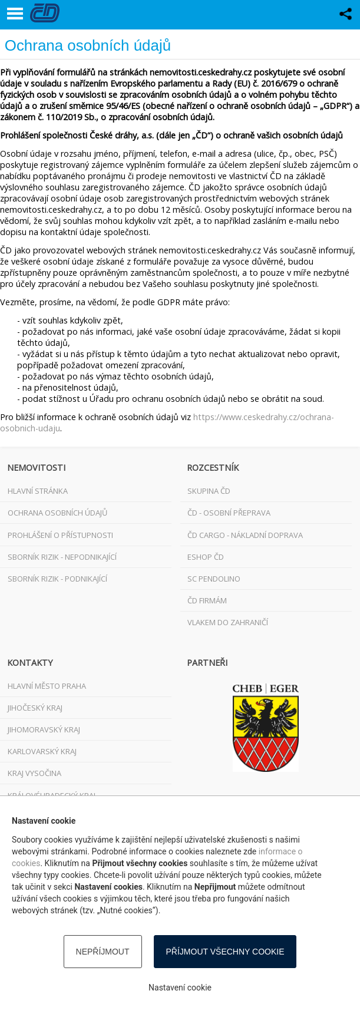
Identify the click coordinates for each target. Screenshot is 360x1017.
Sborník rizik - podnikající (57, 578)
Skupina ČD (208, 491)
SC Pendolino (213, 578)
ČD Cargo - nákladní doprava (245, 535)
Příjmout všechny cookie (225, 951)
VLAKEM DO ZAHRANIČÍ (227, 622)
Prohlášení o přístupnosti (60, 535)
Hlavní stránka (38, 491)
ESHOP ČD (205, 557)
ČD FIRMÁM (207, 600)
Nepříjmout (103, 951)
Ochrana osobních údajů (57, 512)
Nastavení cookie (180, 987)
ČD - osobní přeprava (228, 512)
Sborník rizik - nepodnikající (62, 557)
